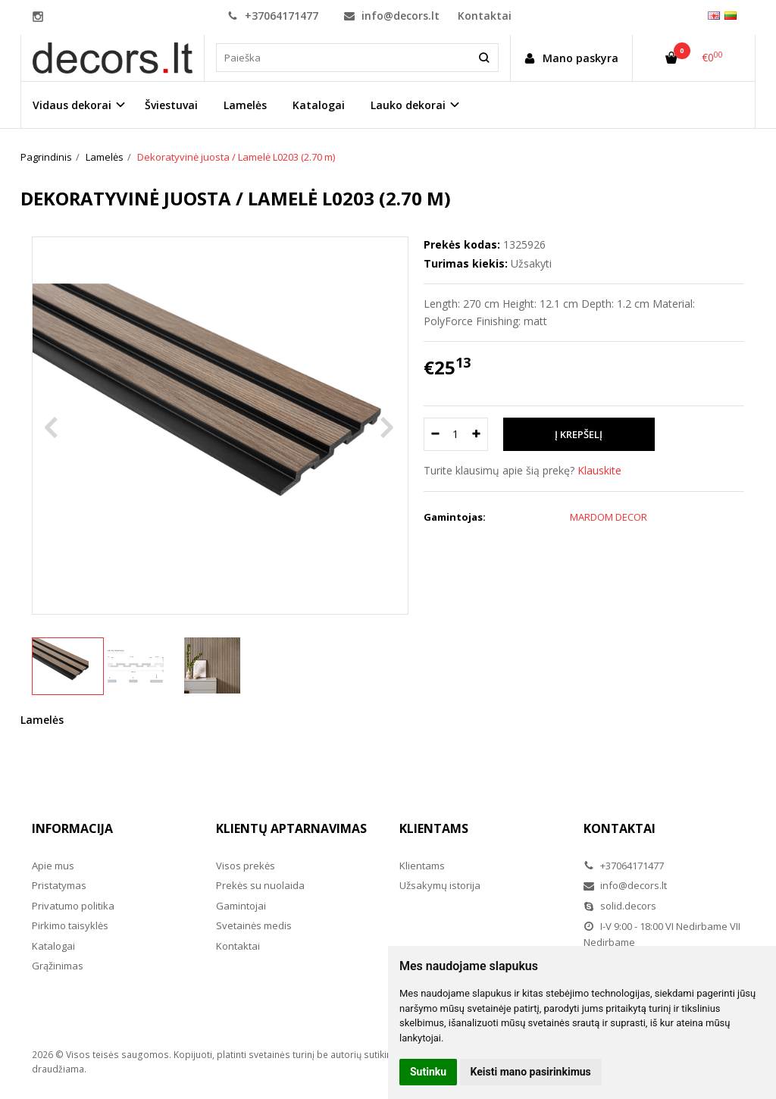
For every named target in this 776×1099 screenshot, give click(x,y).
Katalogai (319, 105)
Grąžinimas (57, 965)
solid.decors (620, 906)
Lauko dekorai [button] (408, 105)
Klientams (433, 828)
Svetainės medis (254, 925)
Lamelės (245, 105)
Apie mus (53, 865)
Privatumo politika (73, 906)
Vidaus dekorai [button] (72, 105)
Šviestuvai (171, 105)
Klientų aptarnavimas (291, 828)
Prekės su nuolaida (260, 885)
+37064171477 (272, 15)
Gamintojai (241, 906)
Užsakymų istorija (439, 885)
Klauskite (599, 470)
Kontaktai (485, 15)
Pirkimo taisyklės (70, 925)
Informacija (72, 828)
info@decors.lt (392, 15)
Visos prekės (245, 865)
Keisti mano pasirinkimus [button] (531, 1072)
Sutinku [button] (428, 1072)
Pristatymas (59, 885)
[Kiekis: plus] (477, 434)
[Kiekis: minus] (435, 434)
